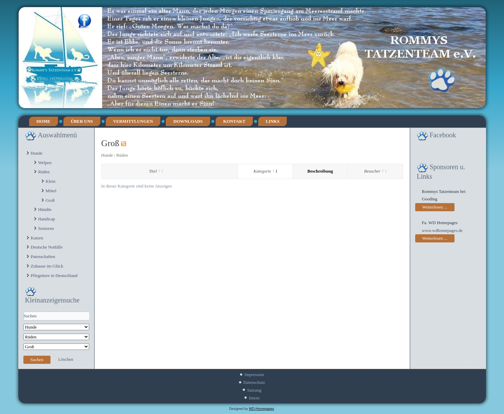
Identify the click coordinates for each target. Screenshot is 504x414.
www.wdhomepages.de (442, 230)
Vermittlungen (133, 121)
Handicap (46, 218)
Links (272, 121)
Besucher (375, 171)
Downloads (188, 121)
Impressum (254, 374)
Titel (156, 171)
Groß (50, 200)
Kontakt (234, 121)
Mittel (51, 190)
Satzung (254, 390)
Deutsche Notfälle (47, 247)
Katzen (37, 237)
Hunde (37, 153)
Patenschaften (43, 256)
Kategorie (265, 171)
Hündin (45, 209)
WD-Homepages (261, 409)
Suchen (37, 359)
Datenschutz (254, 382)
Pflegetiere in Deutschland (54, 275)
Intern (254, 397)
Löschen (65, 359)
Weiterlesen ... (434, 207)
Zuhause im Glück (47, 266)
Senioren (46, 228)
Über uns (82, 121)
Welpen (45, 162)
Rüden (44, 171)
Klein (51, 181)
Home (44, 121)
